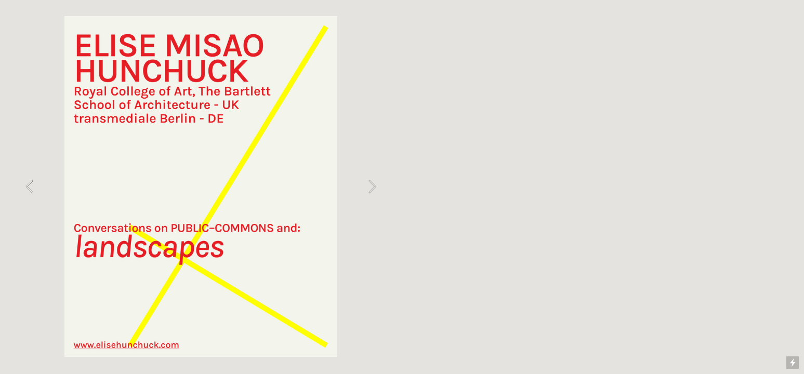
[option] (201, 187)
